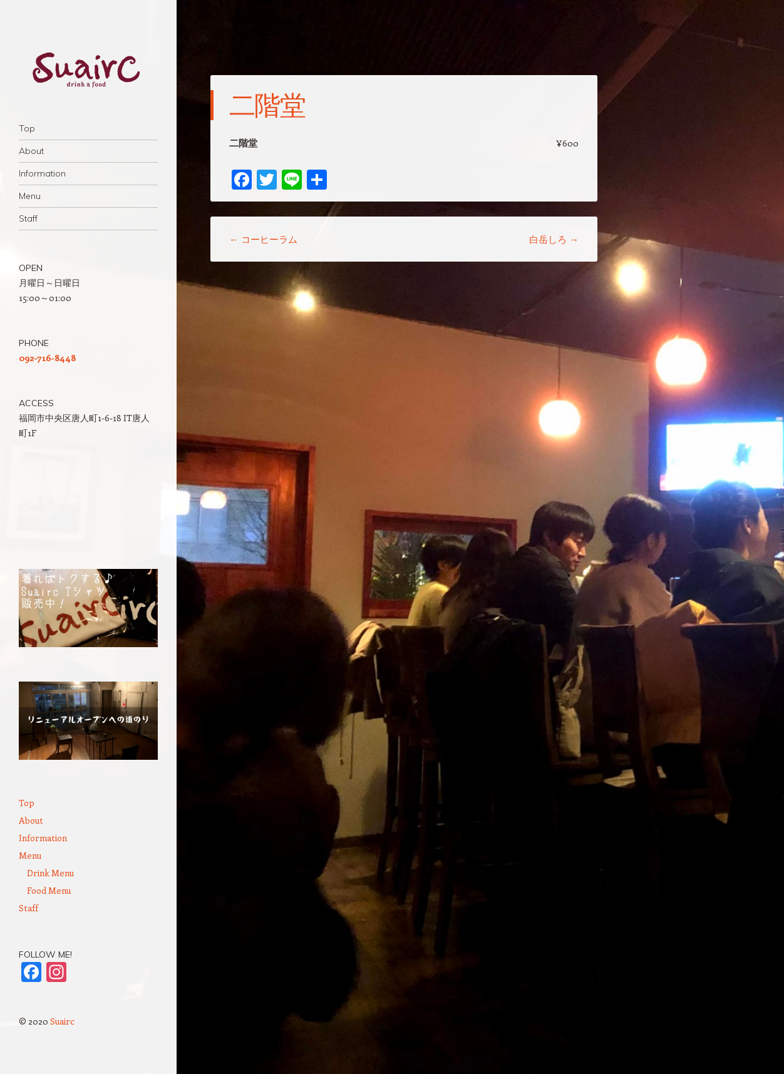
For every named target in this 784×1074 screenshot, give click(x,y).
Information (42, 173)
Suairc (62, 1021)
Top (27, 128)
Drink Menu (50, 873)
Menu (30, 196)
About (31, 150)
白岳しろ (554, 239)
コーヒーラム (263, 239)
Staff (28, 218)
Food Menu (49, 890)
